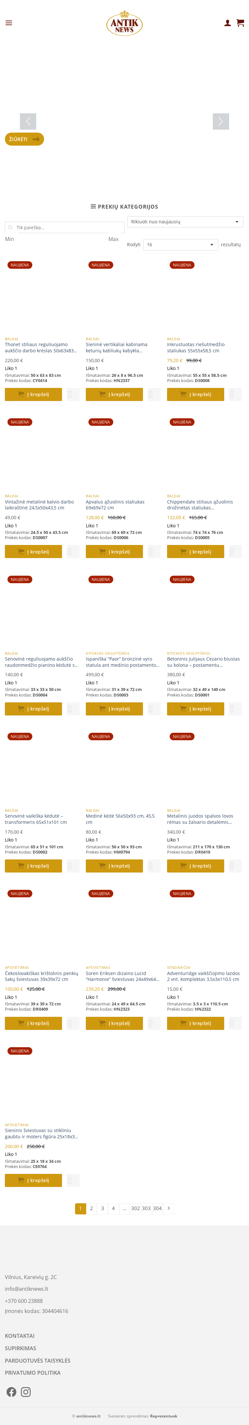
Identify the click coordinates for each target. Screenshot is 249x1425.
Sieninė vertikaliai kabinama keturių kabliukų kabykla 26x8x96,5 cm (117, 348)
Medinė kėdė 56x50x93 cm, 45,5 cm (120, 819)
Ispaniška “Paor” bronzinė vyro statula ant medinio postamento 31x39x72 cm (121, 662)
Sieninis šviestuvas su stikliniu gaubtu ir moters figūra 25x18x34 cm (41, 1134)
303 (146, 1208)
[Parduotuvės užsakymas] (185, 222)
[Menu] (9, 23)
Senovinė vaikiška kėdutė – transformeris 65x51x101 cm (36, 819)
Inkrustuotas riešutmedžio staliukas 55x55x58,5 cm (196, 348)
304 (157, 1208)
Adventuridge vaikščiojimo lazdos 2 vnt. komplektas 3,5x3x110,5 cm (203, 976)
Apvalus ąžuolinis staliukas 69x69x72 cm (115, 505)
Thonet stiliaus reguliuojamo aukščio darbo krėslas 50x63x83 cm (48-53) (39, 348)
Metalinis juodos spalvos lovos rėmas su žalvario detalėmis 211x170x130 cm (200, 819)
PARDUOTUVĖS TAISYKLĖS (37, 1360)
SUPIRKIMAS (20, 1348)
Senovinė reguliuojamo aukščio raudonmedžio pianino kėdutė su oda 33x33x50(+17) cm (41, 662)
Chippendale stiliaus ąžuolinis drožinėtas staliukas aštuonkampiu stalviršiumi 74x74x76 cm (200, 505)
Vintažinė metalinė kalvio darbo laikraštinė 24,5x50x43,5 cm (39, 505)
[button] (73, 394)
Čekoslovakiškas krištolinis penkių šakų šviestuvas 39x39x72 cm (41, 976)
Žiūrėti (24, 139)
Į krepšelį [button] (38, 394)
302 (135, 1208)
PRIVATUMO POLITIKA (33, 1372)
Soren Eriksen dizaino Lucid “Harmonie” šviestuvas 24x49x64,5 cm (123, 976)
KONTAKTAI (20, 1335)
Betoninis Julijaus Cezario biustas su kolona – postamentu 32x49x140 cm (203, 662)
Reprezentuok (163, 1416)
